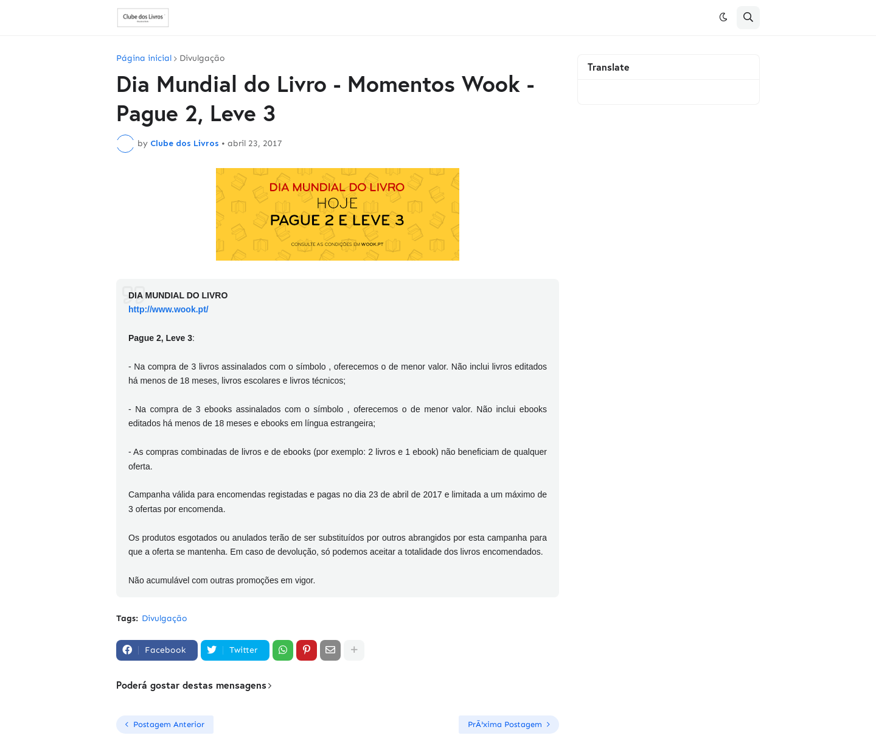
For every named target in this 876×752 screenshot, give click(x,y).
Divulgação (202, 58)
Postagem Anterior (168, 724)
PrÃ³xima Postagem (505, 724)
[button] (723, 17)
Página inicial (144, 58)
